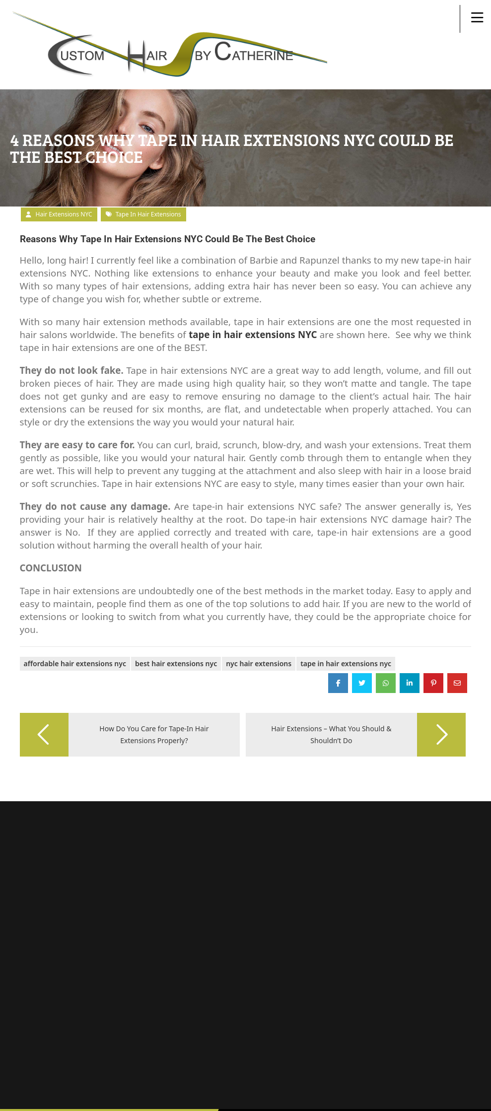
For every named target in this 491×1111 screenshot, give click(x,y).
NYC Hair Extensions (258, 633)
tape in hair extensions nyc (345, 633)
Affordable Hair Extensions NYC (75, 633)
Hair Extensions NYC (64, 184)
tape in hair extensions (148, 184)
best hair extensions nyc (176, 633)
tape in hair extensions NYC (253, 304)
